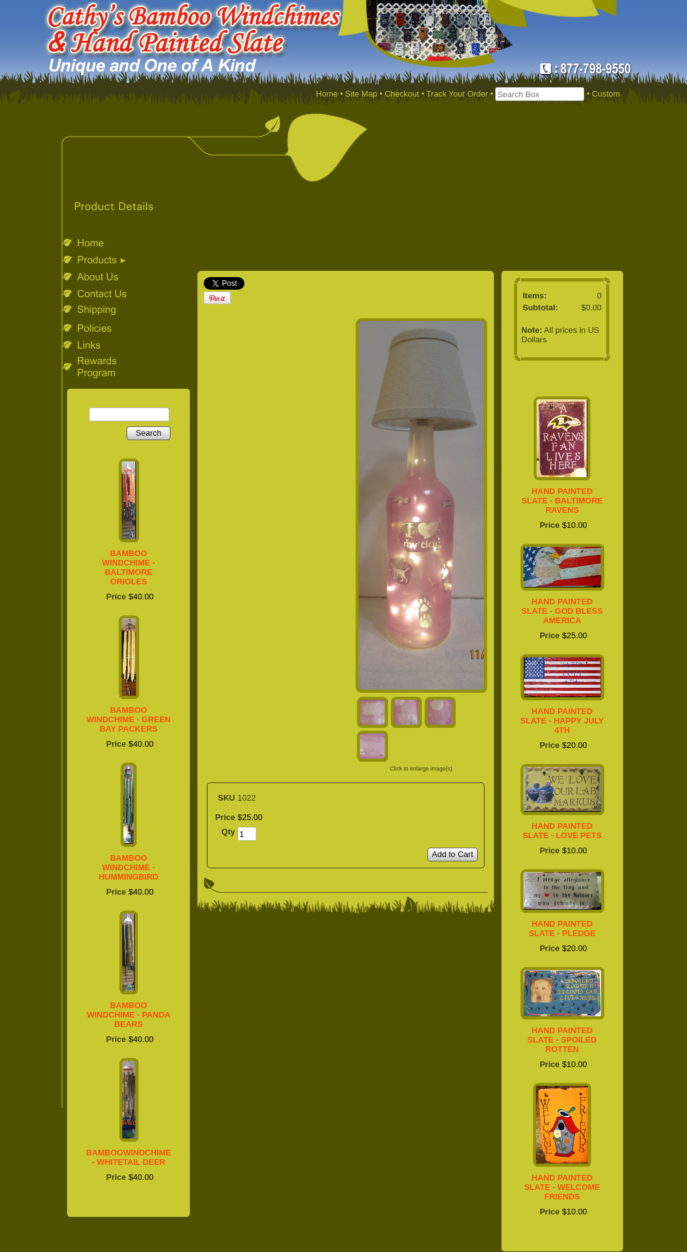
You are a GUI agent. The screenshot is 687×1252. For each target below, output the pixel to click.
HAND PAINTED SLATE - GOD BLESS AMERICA (562, 611)
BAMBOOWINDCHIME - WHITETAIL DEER (128, 1157)
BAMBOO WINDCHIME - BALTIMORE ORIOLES (128, 567)
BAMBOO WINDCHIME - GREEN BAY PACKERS (128, 719)
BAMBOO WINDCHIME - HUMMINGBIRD (128, 867)
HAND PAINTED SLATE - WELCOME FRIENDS (562, 1187)
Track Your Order (457, 93)
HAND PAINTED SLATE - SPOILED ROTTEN (562, 1040)
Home (327, 93)
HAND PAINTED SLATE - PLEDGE (561, 928)
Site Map (361, 93)
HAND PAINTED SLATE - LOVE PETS (562, 830)
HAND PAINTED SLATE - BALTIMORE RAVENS (562, 501)
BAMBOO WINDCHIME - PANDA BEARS (128, 1015)
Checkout (402, 93)
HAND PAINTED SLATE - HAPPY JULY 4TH (562, 721)
